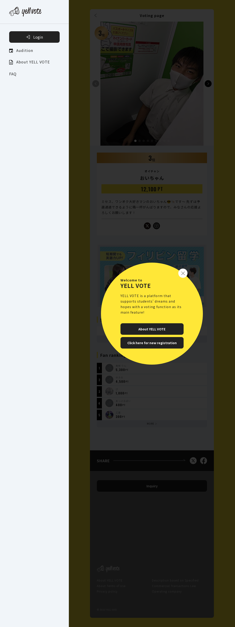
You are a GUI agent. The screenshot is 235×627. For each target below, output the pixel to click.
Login (34, 37)
